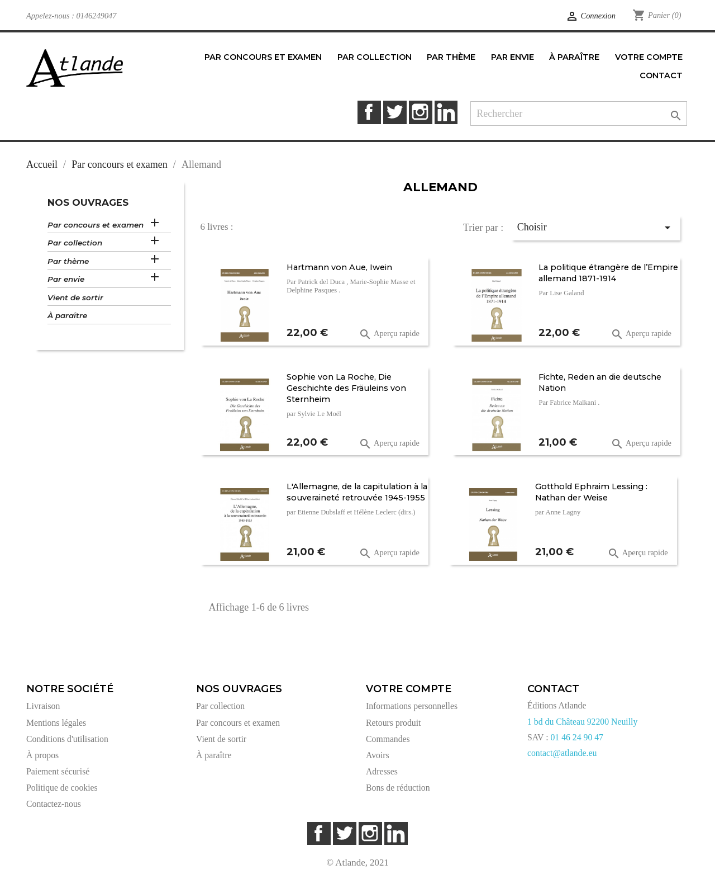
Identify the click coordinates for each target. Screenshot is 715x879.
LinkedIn (446, 112)
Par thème (68, 261)
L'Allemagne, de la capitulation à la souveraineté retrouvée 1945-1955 (357, 492)
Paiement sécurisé (57, 771)
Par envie (65, 279)
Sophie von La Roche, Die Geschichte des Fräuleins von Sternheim (346, 388)
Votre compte (408, 689)
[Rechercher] (578, 113)
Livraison (43, 706)
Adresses (382, 771)
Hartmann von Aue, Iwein (339, 267)
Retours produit (393, 722)
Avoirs (377, 755)
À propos (42, 755)
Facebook (369, 112)
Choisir (595, 227)
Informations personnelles (411, 706)
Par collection (74, 242)
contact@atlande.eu (562, 753)
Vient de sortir (75, 297)
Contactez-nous (53, 804)
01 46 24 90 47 (576, 737)
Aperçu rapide (389, 334)
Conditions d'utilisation (67, 739)
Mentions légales (56, 722)
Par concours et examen (95, 224)
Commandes (388, 739)
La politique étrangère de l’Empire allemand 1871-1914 (608, 272)
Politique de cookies (62, 787)
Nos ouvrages (87, 202)
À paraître (67, 315)
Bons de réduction (398, 787)
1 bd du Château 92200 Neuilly (582, 721)
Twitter (394, 112)
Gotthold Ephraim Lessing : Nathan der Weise (591, 492)
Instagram (420, 112)
